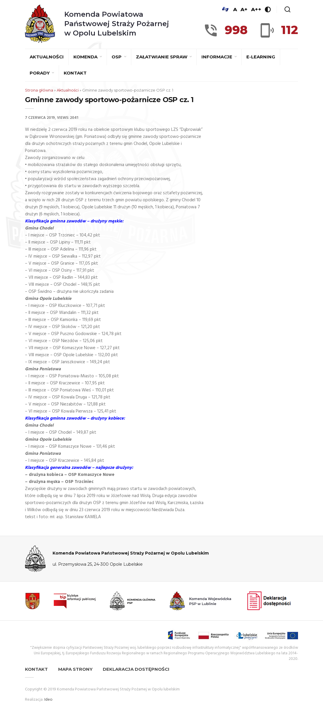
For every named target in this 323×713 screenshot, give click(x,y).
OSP (117, 57)
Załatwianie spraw (162, 57)
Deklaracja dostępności (136, 669)
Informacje (217, 57)
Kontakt (75, 73)
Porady (40, 73)
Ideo (48, 699)
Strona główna (39, 90)
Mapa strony (75, 669)
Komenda (86, 57)
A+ (244, 9)
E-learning (260, 57)
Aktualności (47, 57)
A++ (256, 9)
